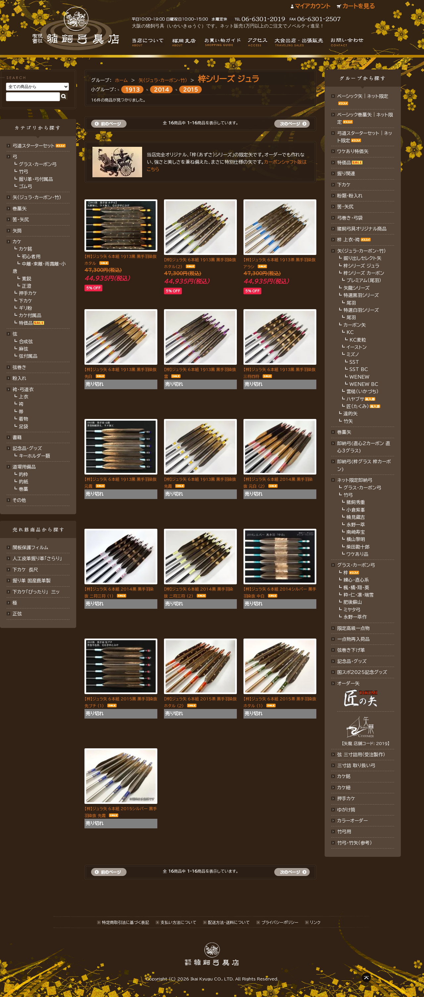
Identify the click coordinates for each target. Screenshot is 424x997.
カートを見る (359, 6)
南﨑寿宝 (355, 532)
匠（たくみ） (357, 406)
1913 (132, 89)
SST (354, 362)
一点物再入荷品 (353, 639)
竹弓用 (344, 831)
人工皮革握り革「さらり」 (37, 558)
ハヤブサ (355, 399)
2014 (161, 89)
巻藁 (23, 489)
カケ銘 (25, 249)
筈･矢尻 (21, 219)
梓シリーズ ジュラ (228, 79)
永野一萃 (355, 524)
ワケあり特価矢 (352, 151)
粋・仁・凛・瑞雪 (359, 595)
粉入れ (19, 378)
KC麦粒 (357, 340)
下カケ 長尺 (25, 569)
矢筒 (17, 230)
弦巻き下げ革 (351, 650)
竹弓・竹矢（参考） (354, 843)
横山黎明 (355, 539)
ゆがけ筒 (346, 810)
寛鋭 (26, 278)
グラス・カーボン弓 (38, 164)
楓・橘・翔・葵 (356, 587)
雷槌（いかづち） (362, 391)
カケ (17, 241)
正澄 (26, 286)
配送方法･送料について (229, 922)
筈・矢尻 (345, 206)
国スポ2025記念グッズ (362, 672)
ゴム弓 (25, 186)
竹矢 (348, 421)
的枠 (23, 474)
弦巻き (19, 367)
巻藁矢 (19, 208)
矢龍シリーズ (357, 288)
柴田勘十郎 (358, 547)
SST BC (358, 369)
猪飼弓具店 (75, 28)
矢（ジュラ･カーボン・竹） (162, 80)
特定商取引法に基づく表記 (125, 922)
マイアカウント (312, 6)
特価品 (26, 323)
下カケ (25, 301)
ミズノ (352, 354)
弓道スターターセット (34, 146)
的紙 (23, 481)
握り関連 (346, 173)
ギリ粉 (25, 308)
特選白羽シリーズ (361, 310)
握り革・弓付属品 (36, 179)
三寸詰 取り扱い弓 (356, 765)
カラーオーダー (352, 820)
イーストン (356, 347)
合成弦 (26, 341)
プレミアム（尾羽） (363, 280)
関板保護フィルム (30, 547)
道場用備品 (24, 467)
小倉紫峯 (355, 510)
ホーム (121, 80)
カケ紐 (343, 787)
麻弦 (23, 349)
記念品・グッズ (27, 448)
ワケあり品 (357, 554)
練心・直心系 (356, 580)
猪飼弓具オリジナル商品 (362, 229)
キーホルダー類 (34, 456)
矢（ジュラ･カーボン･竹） (37, 197)
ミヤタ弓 (352, 609)
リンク (315, 922)
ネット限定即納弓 (354, 480)
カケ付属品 (30, 315)
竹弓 (23, 171)
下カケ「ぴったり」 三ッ (36, 592)
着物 (23, 419)
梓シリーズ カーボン (364, 273)
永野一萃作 (355, 617)
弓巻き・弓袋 (350, 218)
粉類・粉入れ (350, 195)
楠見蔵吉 (355, 517)
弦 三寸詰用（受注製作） (361, 754)
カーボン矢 (355, 325)
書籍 (17, 437)
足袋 (23, 426)
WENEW (359, 377)
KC (350, 332)
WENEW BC (363, 384)
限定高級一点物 (353, 628)
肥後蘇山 (353, 602)
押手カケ (28, 293)
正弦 (17, 613)
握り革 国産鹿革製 (32, 580)
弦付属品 (28, 356)
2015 (190, 89)
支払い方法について (178, 922)
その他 (19, 500)
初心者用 (31, 256)
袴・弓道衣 (23, 389)
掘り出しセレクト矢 (362, 258)
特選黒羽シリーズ (361, 295)
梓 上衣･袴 (348, 239)
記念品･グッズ (352, 661)
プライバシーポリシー (279, 922)
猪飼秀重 (355, 502)
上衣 (23, 397)
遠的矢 (350, 413)
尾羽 (351, 303)
